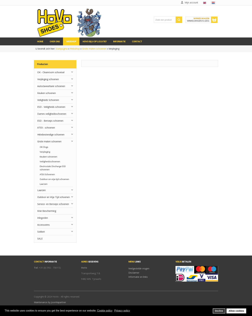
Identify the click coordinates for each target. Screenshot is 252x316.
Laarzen (43, 184)
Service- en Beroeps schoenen (53, 204)
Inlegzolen (42, 217)
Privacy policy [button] (122, 310)
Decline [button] (219, 311)
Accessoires (43, 224)
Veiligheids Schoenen (48, 99)
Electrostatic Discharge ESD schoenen (53, 168)
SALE (40, 238)
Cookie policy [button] (104, 310)
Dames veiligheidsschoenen (51, 113)
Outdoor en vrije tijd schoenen (54, 179)
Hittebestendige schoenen (50, 134)
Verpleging (45, 152)
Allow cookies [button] (236, 311)
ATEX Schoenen (47, 174)
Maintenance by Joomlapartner (50, 302)
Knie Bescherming (46, 210)
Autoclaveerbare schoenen (51, 86)
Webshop (75, 48)
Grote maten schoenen (94, 48)
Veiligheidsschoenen (50, 161)
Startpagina (62, 48)
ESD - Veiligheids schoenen (51, 106)
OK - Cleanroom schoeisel (50, 72)
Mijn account (191, 2)
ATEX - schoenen (46, 127)
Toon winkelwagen (214, 20)
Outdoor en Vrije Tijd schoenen (53, 197)
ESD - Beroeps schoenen (50, 120)
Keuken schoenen (46, 93)
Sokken (41, 231)
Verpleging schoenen (48, 79)
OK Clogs (44, 147)
